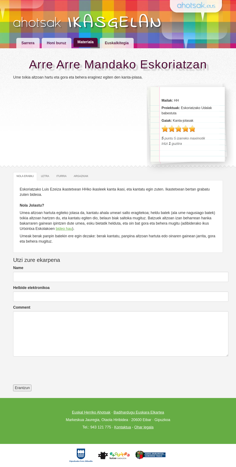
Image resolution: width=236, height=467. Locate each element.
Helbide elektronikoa (31, 288)
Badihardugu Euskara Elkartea (139, 412)
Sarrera (28, 43)
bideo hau (64, 229)
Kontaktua (122, 427)
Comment (21, 307)
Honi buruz (56, 43)
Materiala (86, 42)
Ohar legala (144, 427)
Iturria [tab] (61, 176)
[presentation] (45, 373)
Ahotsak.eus (198, 5)
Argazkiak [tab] (81, 176)
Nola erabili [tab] (25, 176)
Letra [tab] (45, 176)
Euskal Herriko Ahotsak (91, 412)
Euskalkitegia (117, 43)
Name (18, 268)
